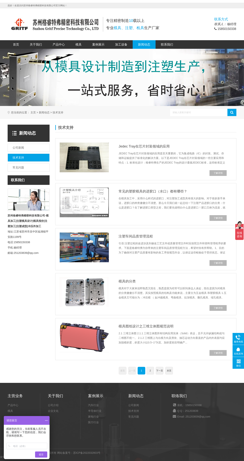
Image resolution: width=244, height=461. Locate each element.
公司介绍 (53, 405)
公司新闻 (133, 405)
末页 (169, 370)
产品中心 (59, 44)
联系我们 (167, 44)
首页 (16, 44)
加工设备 (121, 44)
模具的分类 (127, 281)
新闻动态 (144, 44)
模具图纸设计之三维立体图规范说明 (146, 326)
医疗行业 (93, 422)
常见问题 (133, 416)
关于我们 (36, 44)
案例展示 (98, 44)
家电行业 (93, 416)
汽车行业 (93, 405)
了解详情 (218, 173)
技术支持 (58, 112)
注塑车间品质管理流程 (136, 236)
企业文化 (53, 410)
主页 (33, 112)
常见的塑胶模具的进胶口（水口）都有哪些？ (153, 191)
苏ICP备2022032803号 (86, 452)
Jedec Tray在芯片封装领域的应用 (144, 146)
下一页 (159, 370)
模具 (78, 44)
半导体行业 (94, 410)
